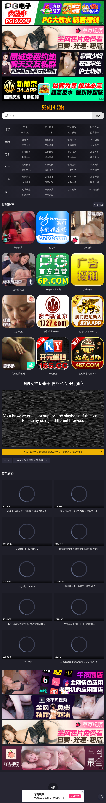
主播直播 (71, 144)
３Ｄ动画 (94, 139)
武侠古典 (94, 176)
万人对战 (71, 127)
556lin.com (53, 108)
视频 (7, 142)
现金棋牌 (71, 132)
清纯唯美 (49, 169)
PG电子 (26, 127)
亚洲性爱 (26, 152)
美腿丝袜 (26, 169)
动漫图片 (94, 164)
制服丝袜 (26, 157)
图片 (7, 166)
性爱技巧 (94, 182)
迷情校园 (26, 182)
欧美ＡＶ (71, 139)
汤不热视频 (94, 189)
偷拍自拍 (49, 152)
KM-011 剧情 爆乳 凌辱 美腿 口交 (31, 460)
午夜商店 (49, 189)
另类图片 (94, 169)
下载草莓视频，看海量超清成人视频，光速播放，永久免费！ (63, 452)
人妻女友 (71, 176)
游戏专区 (94, 127)
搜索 (98, 115)
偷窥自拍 (26, 164)
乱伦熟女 (71, 157)
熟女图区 (71, 169)
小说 (7, 179)
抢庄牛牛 (94, 132)
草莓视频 (71, 189)
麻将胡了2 (26, 132)
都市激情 (26, 176)
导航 (7, 191)
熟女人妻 (26, 144)
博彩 (7, 129)
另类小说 (49, 182)
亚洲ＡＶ (26, 139)
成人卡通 (71, 152)
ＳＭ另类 (94, 144)
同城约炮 (26, 189)
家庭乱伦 (49, 176)
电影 (7, 154)
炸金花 (49, 132)
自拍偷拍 (49, 139)
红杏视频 (26, 194)
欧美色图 (71, 164)
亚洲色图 (49, 164)
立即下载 (75, 796)
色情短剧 (49, 194)
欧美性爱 (94, 152)
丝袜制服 (49, 144)
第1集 (6, 460)
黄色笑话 (71, 182)
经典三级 (49, 157)
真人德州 (49, 127)
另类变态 (94, 157)
